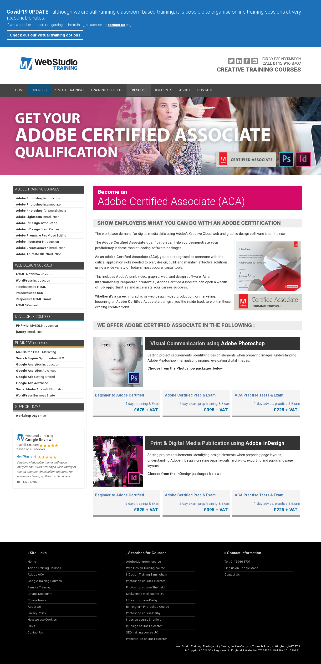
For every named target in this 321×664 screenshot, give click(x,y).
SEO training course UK (142, 632)
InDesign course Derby (141, 600)
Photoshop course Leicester (145, 581)
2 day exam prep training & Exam (196, 401)
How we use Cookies (42, 619)
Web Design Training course (145, 568)
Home (20, 90)
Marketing (36, 352)
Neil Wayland (26, 456)
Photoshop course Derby (143, 613)
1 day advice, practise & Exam (266, 401)
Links (31, 626)
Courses (39, 90)
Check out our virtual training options (45, 35)
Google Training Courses (45, 581)
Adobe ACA (36, 574)
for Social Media (41, 210)
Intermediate (38, 204)
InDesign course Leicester (144, 626)
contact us (116, 25)
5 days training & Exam (126, 501)
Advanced (36, 370)
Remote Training (69, 90)
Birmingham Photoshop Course (147, 606)
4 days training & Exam (126, 401)
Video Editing (41, 235)
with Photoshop (40, 389)
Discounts (163, 90)
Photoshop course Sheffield (145, 587)
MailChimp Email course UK (145, 594)
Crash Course (37, 229)
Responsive (33, 299)
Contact (205, 90)
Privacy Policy (37, 613)
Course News (37, 600)
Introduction (38, 198)
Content (27, 305)
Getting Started (35, 377)
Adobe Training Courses (44, 568)
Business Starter (36, 395)
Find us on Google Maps (241, 568)
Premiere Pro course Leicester (146, 639)
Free (31, 415)
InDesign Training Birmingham (146, 574)
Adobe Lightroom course (143, 561)
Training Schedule (107, 90)
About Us (34, 606)
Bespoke (139, 90)
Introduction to (31, 286)
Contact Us (35, 632)
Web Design (34, 274)
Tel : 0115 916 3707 (237, 561)
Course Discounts (40, 594)
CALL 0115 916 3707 (281, 63)
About (184, 90)
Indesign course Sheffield (143, 619)
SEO (40, 358)
